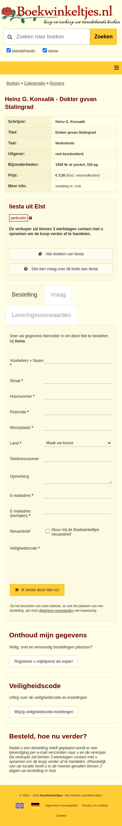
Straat (15, 381)
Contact (61, 815)
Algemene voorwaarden (56, 610)
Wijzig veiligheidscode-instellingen (43, 712)
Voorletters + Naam (26, 360)
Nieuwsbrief (20, 531)
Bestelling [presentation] (24, 294)
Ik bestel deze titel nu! (37, 590)
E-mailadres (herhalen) (20, 513)
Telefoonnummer (24, 459)
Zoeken (103, 36)
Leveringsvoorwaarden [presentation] (41, 315)
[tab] (24, 295)
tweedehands (23, 51)
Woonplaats (20, 427)
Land (14, 443)
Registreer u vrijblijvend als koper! (43, 661)
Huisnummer (21, 396)
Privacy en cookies (95, 805)
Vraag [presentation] (58, 294)
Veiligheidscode (23, 548)
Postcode (18, 412)
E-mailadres (20, 495)
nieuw (52, 51)
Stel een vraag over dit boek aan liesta (61, 269)
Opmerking (19, 476)
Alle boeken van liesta (61, 254)
